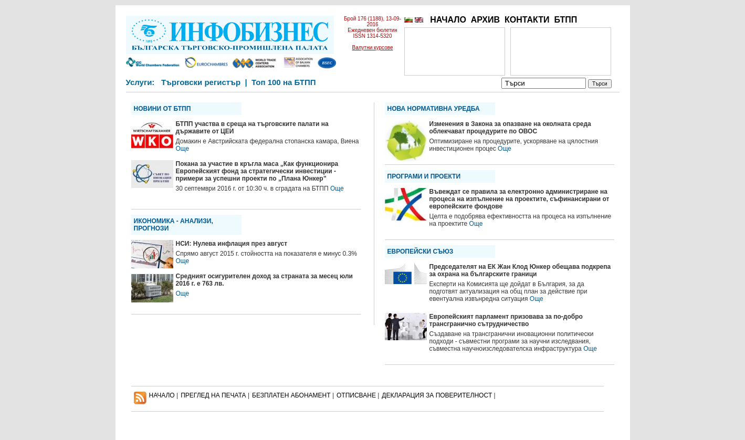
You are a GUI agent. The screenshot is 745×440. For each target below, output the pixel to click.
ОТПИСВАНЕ (356, 395)
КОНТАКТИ (527, 19)
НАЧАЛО (448, 19)
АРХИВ (485, 19)
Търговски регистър (200, 82)
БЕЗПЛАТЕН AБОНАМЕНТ (291, 395)
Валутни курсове (372, 47)
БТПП (565, 19)
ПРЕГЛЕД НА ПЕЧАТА (213, 395)
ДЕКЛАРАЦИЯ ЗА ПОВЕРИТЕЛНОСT (437, 395)
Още (183, 148)
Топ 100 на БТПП (283, 82)
